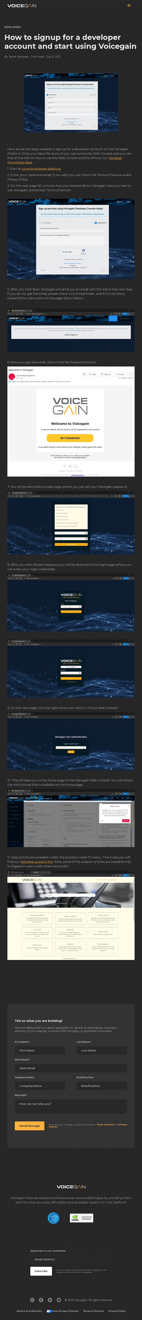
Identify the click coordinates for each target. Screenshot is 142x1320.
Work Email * (22, 1059)
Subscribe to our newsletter (48, 1250)
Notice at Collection (29, 1311)
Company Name (24, 1077)
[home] (21, 5)
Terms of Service (93, 1311)
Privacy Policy (117, 1311)
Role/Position (85, 1077)
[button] (129, 5)
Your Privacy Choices (62, 1311)
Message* (21, 1095)
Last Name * (84, 1042)
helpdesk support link (36, 862)
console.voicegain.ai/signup (41, 168)
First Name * (22, 1042)
